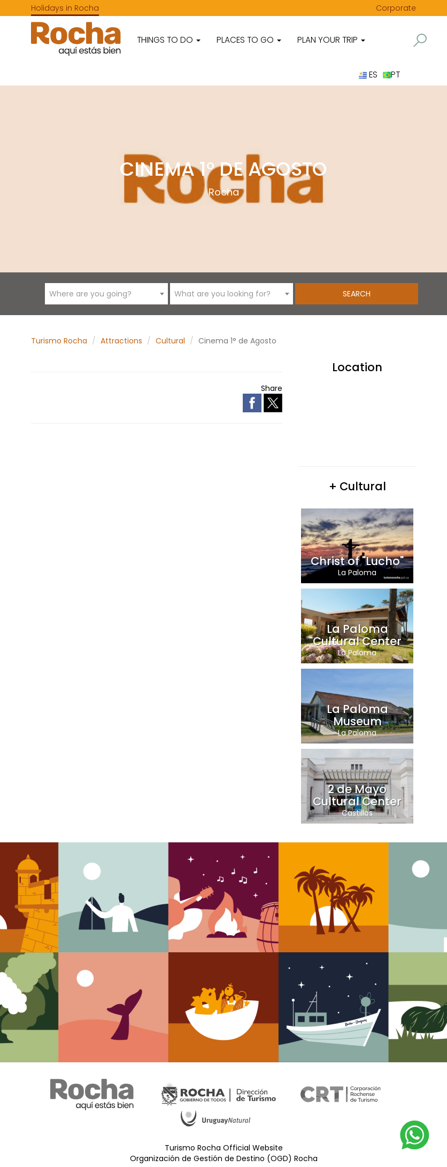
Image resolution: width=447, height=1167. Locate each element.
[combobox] (106, 293)
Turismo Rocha (59, 340)
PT (391, 74)
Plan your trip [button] (331, 39)
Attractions (121, 340)
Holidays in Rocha (65, 8)
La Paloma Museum (357, 715)
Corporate (396, 8)
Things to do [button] (169, 39)
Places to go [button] (249, 39)
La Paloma (357, 572)
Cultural (170, 340)
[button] (420, 40)
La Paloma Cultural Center (357, 635)
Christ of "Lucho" (357, 561)
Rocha (224, 192)
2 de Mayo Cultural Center (357, 795)
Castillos (357, 813)
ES (368, 74)
